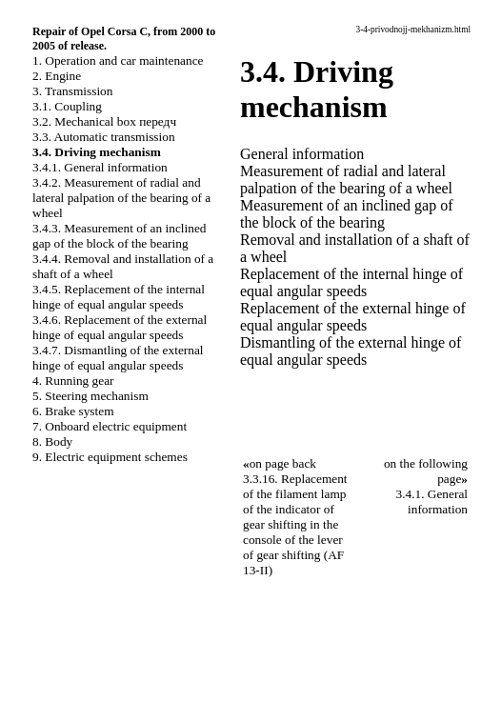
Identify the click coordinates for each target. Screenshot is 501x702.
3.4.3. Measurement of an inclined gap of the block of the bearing (119, 236)
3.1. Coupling (67, 106)
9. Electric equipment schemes (110, 457)
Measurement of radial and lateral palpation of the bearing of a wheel (346, 179)
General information (302, 154)
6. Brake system (73, 411)
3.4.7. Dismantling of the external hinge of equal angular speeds (118, 357)
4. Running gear (73, 380)
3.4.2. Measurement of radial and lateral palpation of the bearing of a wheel (121, 197)
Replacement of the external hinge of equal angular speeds (353, 316)
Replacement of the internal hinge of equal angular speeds (351, 282)
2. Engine (56, 76)
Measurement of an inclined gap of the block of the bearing (346, 214)
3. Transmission (72, 91)
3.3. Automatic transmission (103, 137)
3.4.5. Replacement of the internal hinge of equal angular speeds (118, 296)
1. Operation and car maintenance (117, 60)
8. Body (52, 441)
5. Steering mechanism (90, 396)
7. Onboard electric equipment (109, 426)
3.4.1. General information (100, 167)
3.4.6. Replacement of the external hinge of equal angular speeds (119, 327)
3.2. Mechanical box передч (104, 121)
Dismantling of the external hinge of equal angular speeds (350, 351)
